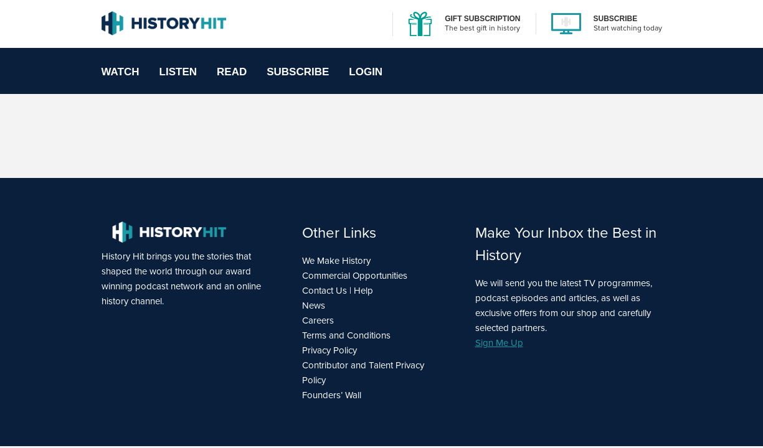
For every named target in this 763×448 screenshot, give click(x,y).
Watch (121, 72)
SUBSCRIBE (616, 18)
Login (365, 72)
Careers (318, 320)
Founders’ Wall (331, 395)
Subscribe (298, 72)
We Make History (336, 261)
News (313, 305)
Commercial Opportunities (354, 275)
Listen (178, 72)
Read (232, 72)
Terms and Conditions (346, 335)
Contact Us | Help (337, 290)
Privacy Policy (329, 350)
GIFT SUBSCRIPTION (482, 18)
